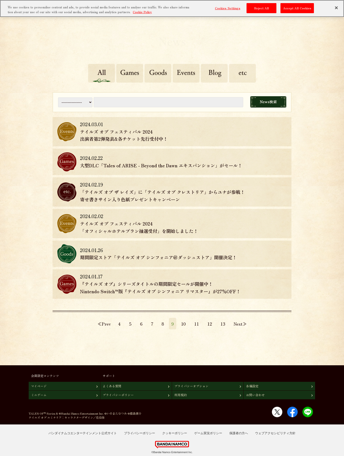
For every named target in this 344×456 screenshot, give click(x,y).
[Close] (336, 8)
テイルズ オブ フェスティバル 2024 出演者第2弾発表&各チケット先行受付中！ (124, 135)
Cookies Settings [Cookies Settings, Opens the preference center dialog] (227, 8)
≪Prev (104, 324)
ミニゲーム (39, 395)
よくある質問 (112, 386)
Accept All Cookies (297, 8)
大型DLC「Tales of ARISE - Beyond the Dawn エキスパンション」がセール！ (161, 165)
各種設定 (252, 386)
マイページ (39, 386)
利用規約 (180, 395)
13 (222, 324)
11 (196, 324)
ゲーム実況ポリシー (208, 433)
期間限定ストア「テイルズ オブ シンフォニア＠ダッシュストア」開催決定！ (158, 257)
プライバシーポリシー (118, 395)
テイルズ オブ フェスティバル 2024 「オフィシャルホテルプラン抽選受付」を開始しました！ (139, 227)
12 (209, 324)
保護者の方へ (238, 433)
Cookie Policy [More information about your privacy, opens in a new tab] (142, 11)
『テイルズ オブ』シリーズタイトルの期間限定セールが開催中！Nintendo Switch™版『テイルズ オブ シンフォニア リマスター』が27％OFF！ (160, 288)
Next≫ (240, 324)
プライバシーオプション (191, 386)
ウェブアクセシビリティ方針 (275, 433)
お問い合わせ (255, 395)
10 (183, 324)
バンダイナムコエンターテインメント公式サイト (82, 433)
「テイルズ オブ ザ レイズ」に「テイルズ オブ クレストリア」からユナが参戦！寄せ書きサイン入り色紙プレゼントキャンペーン (162, 196)
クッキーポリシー (174, 433)
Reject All (261, 8)
